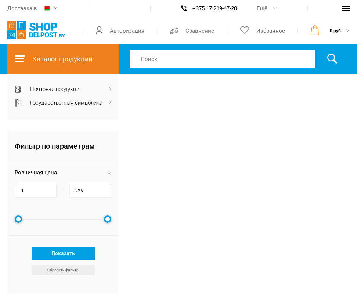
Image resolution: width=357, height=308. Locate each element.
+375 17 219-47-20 (214, 8)
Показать (63, 253)
